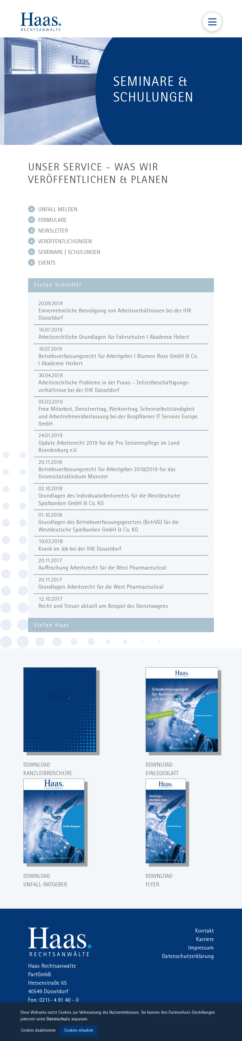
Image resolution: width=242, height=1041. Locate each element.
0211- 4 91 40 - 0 (59, 1001)
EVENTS (41, 263)
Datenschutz (58, 1020)
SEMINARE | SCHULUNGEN (64, 252)
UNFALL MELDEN (53, 209)
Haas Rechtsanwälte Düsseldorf (40, 22)
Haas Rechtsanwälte (60, 942)
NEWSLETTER (48, 230)
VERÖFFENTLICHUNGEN (60, 241)
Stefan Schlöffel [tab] (58, 286)
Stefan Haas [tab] (51, 626)
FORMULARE (47, 220)
